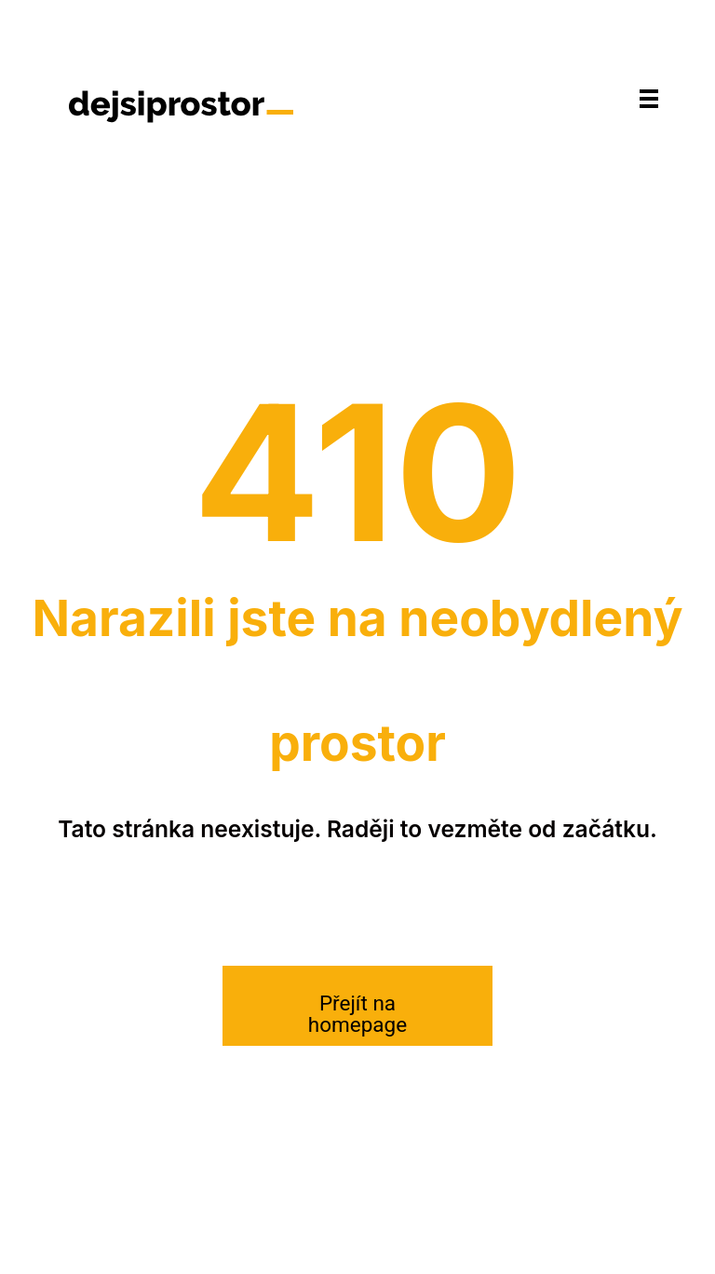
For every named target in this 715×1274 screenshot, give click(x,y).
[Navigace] (648, 99)
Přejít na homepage (357, 1014)
